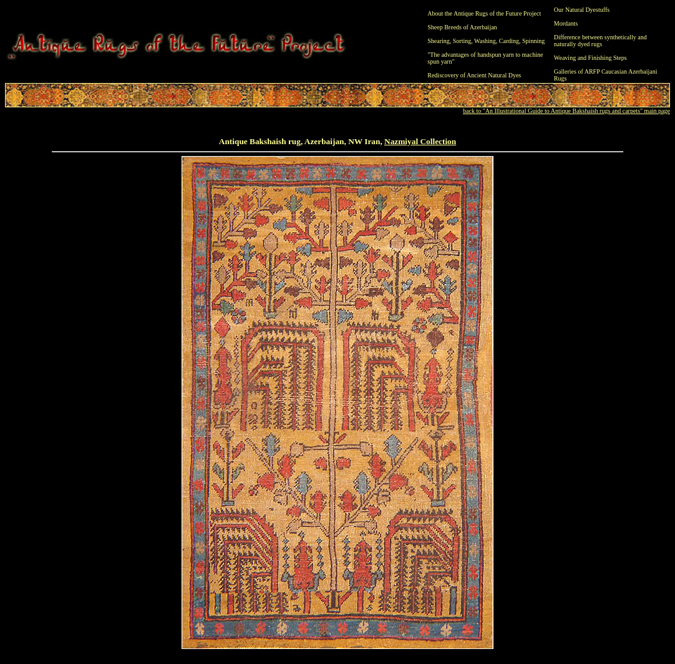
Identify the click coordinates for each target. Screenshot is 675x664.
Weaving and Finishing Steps (590, 57)
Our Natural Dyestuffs (581, 9)
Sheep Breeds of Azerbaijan (462, 27)
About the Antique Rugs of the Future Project (484, 13)
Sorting (462, 40)
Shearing (438, 40)
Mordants (566, 23)
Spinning (533, 40)
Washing (485, 40)
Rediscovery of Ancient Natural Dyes (474, 75)
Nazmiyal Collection (420, 141)
